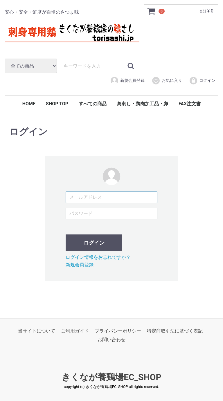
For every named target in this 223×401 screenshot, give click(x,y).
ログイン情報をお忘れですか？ (98, 257)
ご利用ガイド (75, 330)
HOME (28, 103)
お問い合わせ (111, 339)
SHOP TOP (57, 103)
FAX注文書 (190, 103)
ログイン (202, 80)
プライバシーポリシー (118, 330)
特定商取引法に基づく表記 (175, 330)
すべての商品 (93, 103)
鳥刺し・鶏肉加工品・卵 (142, 103)
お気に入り (167, 80)
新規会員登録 (127, 80)
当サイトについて (36, 330)
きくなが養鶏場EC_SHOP (111, 377)
